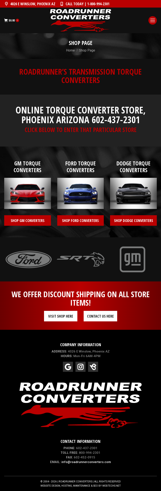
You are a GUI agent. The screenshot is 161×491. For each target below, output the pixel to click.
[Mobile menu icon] (152, 20)
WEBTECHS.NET (111, 485)
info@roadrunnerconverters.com (86, 462)
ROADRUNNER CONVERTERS (75, 481)
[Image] (27, 193)
